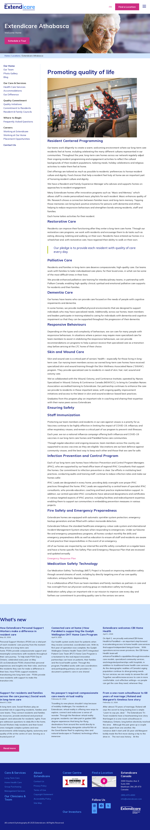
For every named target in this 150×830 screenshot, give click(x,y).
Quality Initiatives (12, 104)
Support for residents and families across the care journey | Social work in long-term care (23, 696)
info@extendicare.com (131, 799)
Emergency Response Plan (61, 558)
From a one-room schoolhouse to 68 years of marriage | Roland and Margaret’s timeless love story (125, 696)
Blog (5, 77)
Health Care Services (14, 87)
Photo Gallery (10, 73)
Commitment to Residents (17, 108)
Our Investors (72, 811)
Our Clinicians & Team (15, 798)
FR (110, 6)
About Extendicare (42, 774)
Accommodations (12, 90)
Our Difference (11, 94)
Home (7, 55)
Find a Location (102, 772)
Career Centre (72, 772)
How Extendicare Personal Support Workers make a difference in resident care (22, 631)
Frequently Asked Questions (18, 121)
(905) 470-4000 (128, 795)
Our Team (8, 69)
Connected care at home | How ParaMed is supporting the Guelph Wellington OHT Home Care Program (74, 631)
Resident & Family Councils (17, 111)
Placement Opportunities (16, 138)
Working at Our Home (14, 135)
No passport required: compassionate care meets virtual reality (74, 694)
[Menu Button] (144, 6)
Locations (16, 55)
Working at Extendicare (15, 131)
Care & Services (15, 772)
